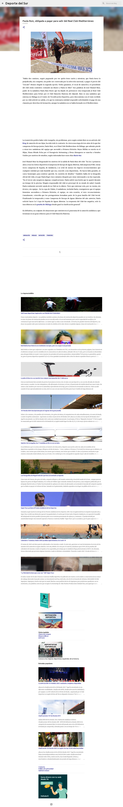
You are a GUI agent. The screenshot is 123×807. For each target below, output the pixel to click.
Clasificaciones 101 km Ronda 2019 (49, 716)
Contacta (41, 767)
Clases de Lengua (44, 634)
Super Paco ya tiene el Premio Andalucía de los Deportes (38, 508)
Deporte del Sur (16, 3)
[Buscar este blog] (111, 3)
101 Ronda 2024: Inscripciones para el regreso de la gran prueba (41, 410)
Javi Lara (41, 638)
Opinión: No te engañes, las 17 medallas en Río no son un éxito (40, 443)
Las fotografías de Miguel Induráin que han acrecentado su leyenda (42, 475)
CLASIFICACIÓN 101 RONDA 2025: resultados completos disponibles (59, 683)
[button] (24, 27)
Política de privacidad (45, 769)
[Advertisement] (37, 123)
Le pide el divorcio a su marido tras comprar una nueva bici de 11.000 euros (44, 378)
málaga (34, 235)
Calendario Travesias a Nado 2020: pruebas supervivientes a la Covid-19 (43, 540)
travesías (50, 235)
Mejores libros (43, 636)
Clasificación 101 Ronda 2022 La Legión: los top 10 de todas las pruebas (60, 748)
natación (41, 235)
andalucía (26, 235)
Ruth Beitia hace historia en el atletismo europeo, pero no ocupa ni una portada (46, 345)
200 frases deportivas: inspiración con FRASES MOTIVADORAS (40, 313)
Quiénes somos (43, 770)
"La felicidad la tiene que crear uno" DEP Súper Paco (37, 573)
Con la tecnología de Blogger (61, 804)
